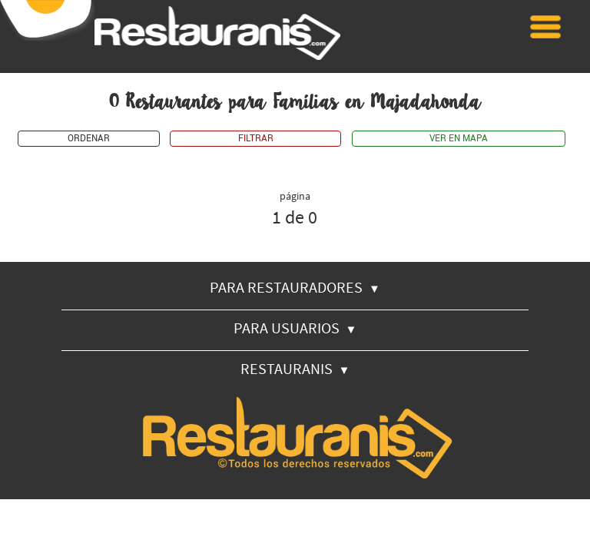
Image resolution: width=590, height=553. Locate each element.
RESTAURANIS (295, 368)
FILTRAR (255, 138)
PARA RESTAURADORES (295, 286)
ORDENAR (89, 138)
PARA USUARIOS (295, 327)
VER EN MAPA (458, 138)
